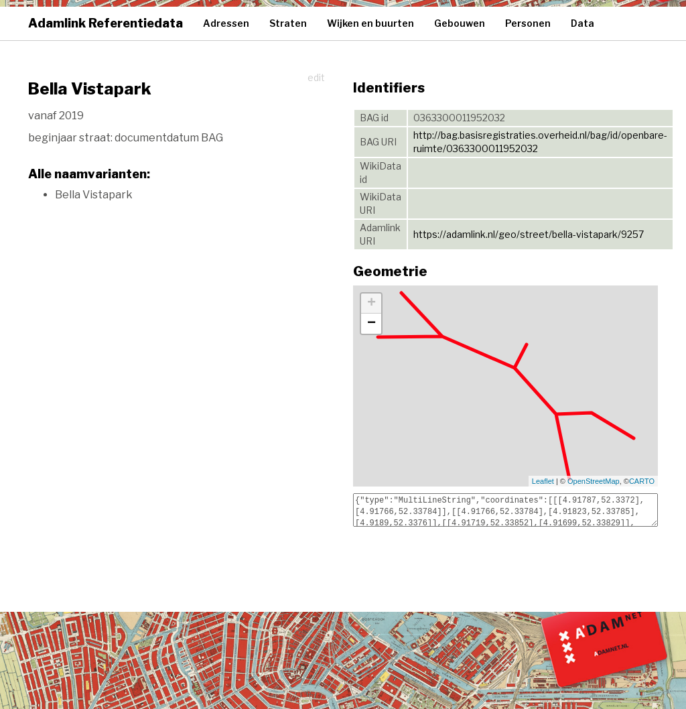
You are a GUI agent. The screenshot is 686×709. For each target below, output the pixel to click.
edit (316, 77)
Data (582, 23)
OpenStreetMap (593, 481)
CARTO (642, 481)
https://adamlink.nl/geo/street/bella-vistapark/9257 (528, 234)
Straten (288, 23)
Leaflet (543, 481)
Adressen (226, 23)
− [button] (371, 324)
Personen (528, 23)
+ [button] (371, 304)
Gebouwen (459, 23)
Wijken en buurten (370, 23)
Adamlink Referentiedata (105, 23)
